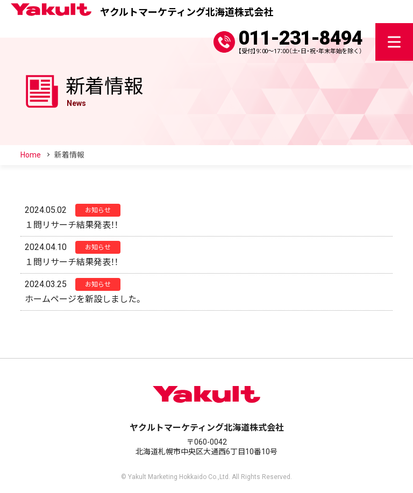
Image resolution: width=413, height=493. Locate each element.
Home (30, 155)
